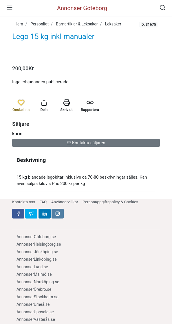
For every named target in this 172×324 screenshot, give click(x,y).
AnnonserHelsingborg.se (39, 244)
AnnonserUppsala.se (35, 312)
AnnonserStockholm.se (37, 297)
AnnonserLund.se (32, 266)
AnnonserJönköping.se (37, 251)
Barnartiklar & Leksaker (77, 24)
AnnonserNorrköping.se (38, 281)
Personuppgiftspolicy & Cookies (110, 201)
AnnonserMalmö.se (34, 274)
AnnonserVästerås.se (36, 319)
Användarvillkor (64, 201)
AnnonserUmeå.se (33, 304)
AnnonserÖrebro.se (34, 289)
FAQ (43, 201)
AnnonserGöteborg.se (36, 236)
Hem (18, 24)
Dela (43, 105)
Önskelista (21, 105)
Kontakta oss (23, 201)
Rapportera (90, 105)
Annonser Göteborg (82, 8)
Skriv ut (66, 105)
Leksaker (113, 24)
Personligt (39, 24)
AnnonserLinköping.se (37, 259)
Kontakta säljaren (86, 142)
